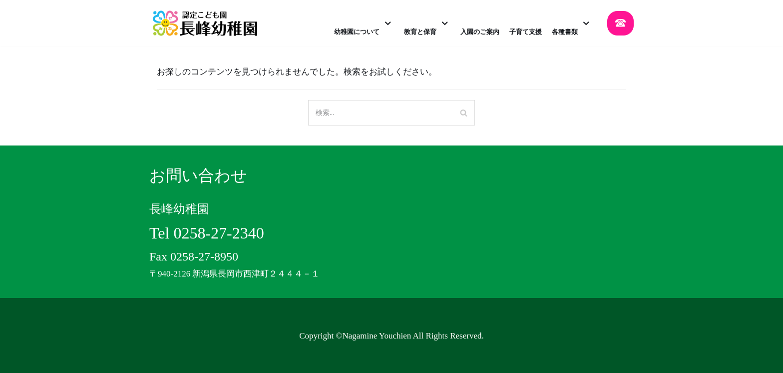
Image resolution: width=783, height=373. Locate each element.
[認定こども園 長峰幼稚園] (208, 23)
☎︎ (620, 23)
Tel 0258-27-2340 (206, 233)
